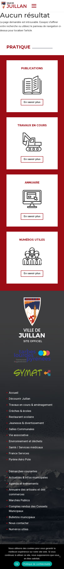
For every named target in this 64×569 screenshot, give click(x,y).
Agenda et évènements (23, 483)
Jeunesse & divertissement (26, 423)
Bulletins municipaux (22, 517)
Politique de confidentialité (36, 564)
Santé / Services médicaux (26, 447)
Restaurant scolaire (21, 417)
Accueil (13, 392)
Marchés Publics (19, 500)
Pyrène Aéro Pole (20, 459)
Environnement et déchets (25, 441)
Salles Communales (21, 429)
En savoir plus (32, 102)
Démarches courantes (23, 471)
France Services (19, 453)
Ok (16, 564)
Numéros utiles (18, 529)
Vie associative (18, 435)
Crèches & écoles (20, 411)
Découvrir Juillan (19, 398)
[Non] (59, 556)
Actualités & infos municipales (28, 477)
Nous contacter (19, 523)
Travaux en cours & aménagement (30, 404)
